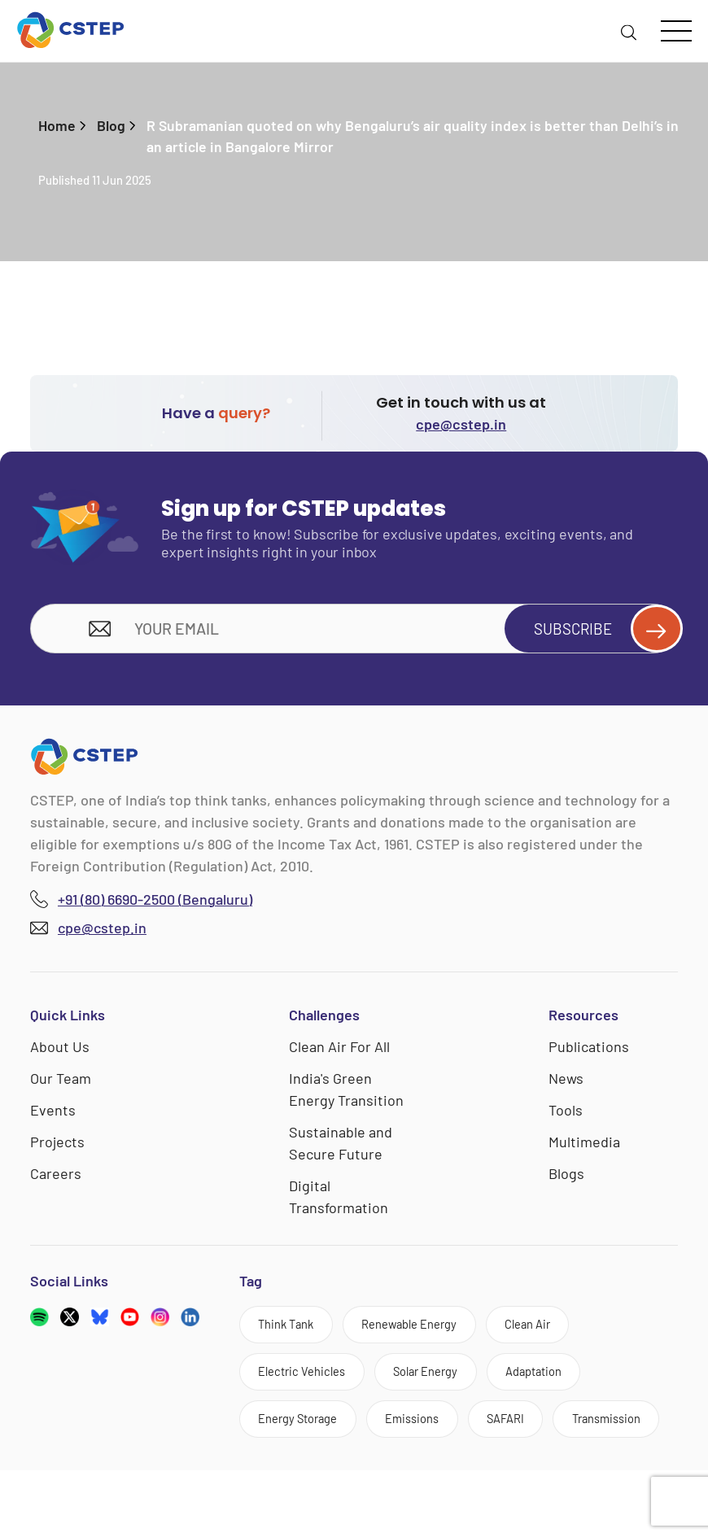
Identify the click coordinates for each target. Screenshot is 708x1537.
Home (57, 125)
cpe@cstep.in (461, 425)
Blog (111, 125)
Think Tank (291, 1330)
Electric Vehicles (308, 1381)
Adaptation (562, 1381)
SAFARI (532, 1432)
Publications (588, 1050)
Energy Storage (304, 1432)
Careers (55, 1177)
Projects (57, 1146)
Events (53, 1114)
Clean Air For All (339, 1050)
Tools (565, 1114)
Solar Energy (443, 1381)
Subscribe (598, 631)
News (565, 1082)
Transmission (298, 1483)
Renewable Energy (427, 1330)
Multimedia (584, 1146)
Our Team (60, 1082)
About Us (60, 1050)
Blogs (566, 1177)
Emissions (430, 1432)
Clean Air (557, 1330)
